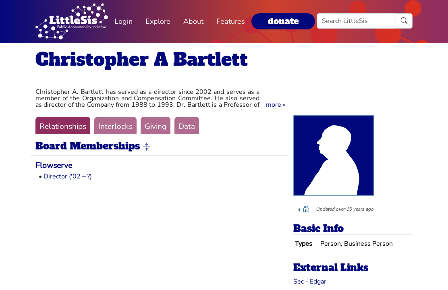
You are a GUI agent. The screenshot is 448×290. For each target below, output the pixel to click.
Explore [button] (157, 21)
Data (186, 126)
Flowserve (53, 165)
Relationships (62, 126)
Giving (155, 126)
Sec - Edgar (309, 281)
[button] (276, 105)
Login (123, 21)
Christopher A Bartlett (141, 59)
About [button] (193, 21)
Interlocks (115, 126)
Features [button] (230, 21)
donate (283, 21)
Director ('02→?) (68, 176)
